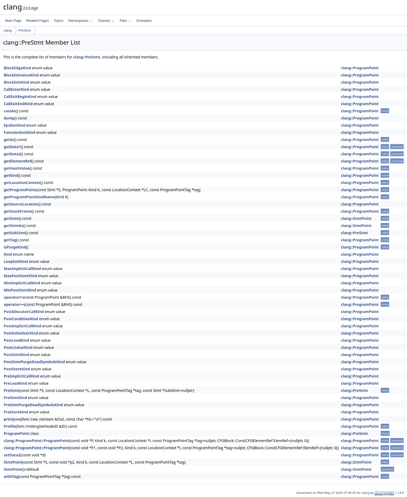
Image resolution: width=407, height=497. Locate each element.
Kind (8, 254)
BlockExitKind (16, 82)
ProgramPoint (16, 433)
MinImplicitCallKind (22, 282)
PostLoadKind (16, 340)
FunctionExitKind (19, 132)
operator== (14, 304)
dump (9, 118)
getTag (10, 239)
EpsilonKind (14, 125)
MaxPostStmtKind (20, 275)
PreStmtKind (15, 397)
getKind (11, 175)
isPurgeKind (15, 247)
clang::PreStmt (86, 56)
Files (125, 21)
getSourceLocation (21, 204)
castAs (10, 110)
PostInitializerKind (21, 333)
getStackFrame (18, 211)
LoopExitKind (16, 261)
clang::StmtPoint (356, 218)
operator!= (13, 297)
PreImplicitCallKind (21, 376)
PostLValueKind (18, 347)
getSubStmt (14, 232)
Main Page (13, 21)
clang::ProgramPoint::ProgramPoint (36, 440)
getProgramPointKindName (29, 196)
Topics (58, 21)
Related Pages (37, 21)
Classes (106, 21)
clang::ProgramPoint (360, 67)
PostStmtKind (16, 354)
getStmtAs (13, 225)
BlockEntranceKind (21, 75)
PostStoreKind (17, 368)
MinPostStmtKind (20, 290)
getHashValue (16, 168)
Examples (144, 21)
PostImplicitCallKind (22, 325)
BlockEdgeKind (17, 67)
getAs (9, 139)
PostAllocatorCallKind (24, 311)
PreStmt (24, 30)
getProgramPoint (20, 189)
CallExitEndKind (18, 103)
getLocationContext (22, 182)
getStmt (11, 218)
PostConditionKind (21, 318)
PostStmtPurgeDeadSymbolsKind (34, 361)
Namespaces (80, 21)
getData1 (12, 146)
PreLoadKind (15, 383)
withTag (11, 476)
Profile (10, 426)
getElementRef (17, 161)
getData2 (12, 153)
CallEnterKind (16, 89)
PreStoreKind (16, 411)
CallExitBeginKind (20, 96)
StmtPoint (13, 462)
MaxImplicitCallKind (22, 268)
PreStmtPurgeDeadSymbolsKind (33, 404)
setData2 (12, 454)
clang (7, 30)
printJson (12, 419)
